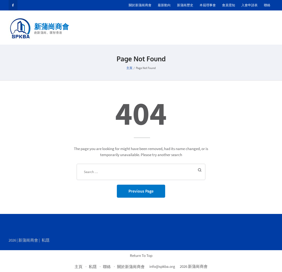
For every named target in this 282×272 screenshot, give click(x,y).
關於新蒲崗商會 (140, 5)
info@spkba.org (162, 266)
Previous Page (141, 191)
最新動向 (164, 5)
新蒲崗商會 (51, 26)
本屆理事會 (208, 5)
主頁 (78, 266)
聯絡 (267, 5)
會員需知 (228, 5)
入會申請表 (249, 5)
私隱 (45, 240)
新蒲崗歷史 (185, 5)
